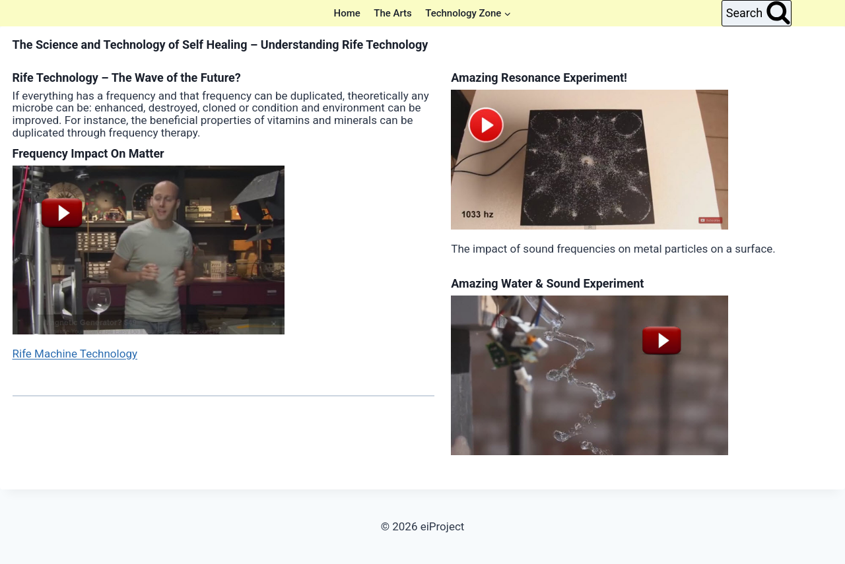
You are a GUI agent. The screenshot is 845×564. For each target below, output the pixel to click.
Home (347, 13)
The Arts (393, 13)
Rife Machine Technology (75, 353)
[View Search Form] (757, 13)
